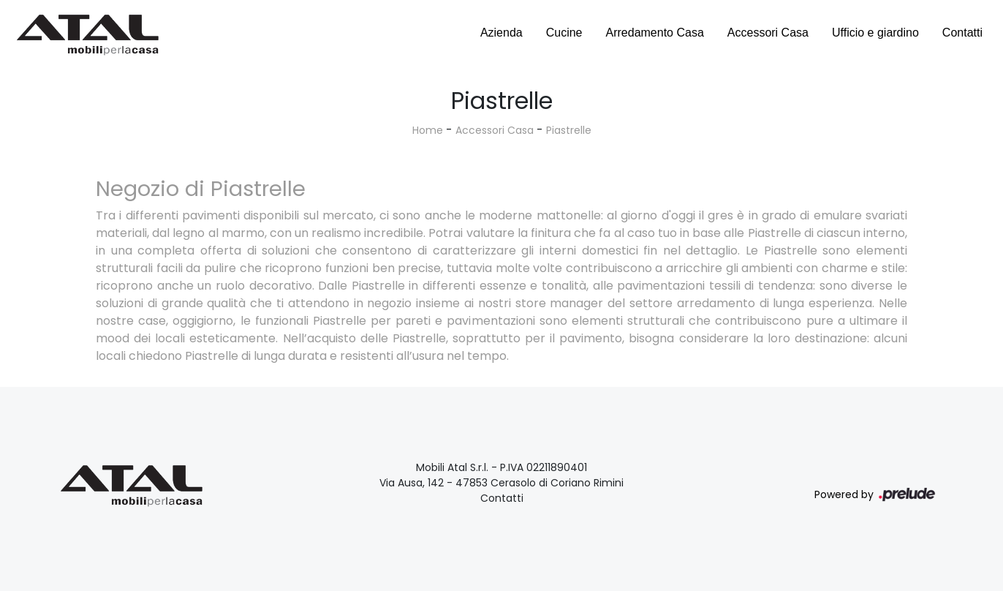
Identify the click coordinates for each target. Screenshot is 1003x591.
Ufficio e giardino (875, 32)
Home (427, 130)
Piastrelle (568, 130)
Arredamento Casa (655, 32)
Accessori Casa (768, 32)
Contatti (962, 32)
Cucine (564, 32)
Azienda (501, 32)
